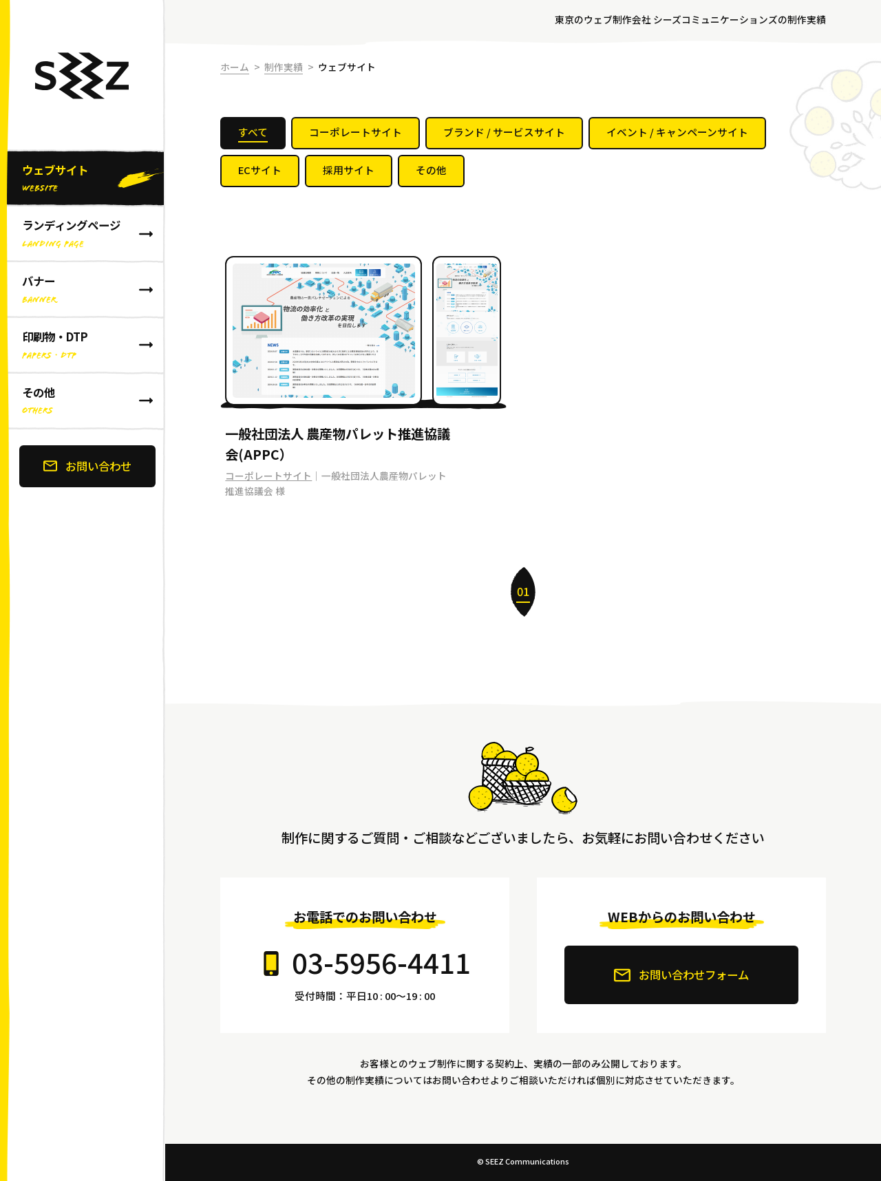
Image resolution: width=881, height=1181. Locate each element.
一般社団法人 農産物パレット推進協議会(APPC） (337, 444)
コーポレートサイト (268, 475)
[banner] (82, 590)
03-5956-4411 (381, 961)
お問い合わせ (87, 466)
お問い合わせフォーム (681, 975)
